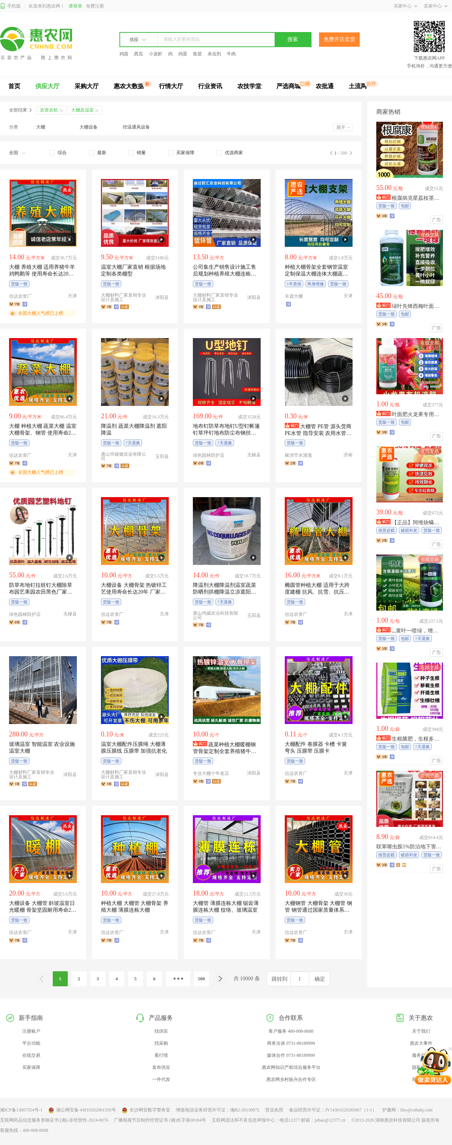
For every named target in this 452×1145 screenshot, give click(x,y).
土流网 (358, 86)
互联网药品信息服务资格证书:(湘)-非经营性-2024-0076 (54, 1120)
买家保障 (31, 1067)
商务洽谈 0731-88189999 (291, 1043)
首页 (14, 86)
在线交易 (31, 1055)
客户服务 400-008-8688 (291, 1031)
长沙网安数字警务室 (146, 1110)
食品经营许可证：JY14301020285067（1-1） (333, 1110)
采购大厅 (87, 86)
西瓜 (138, 54)
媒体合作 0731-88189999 (291, 1055)
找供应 (161, 1031)
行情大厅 (171, 86)
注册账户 (31, 1031)
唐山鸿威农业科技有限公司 (215, 615)
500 (201, 978)
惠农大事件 (421, 1043)
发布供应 (161, 1067)
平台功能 (31, 1043)
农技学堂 (249, 86)
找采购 (161, 1043)
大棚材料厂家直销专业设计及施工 (123, 297)
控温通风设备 (136, 127)
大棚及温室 (82, 110)
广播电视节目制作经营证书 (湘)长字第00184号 (160, 1120)
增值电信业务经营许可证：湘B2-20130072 (218, 1110)
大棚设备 (88, 127)
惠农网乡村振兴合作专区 (291, 1079)
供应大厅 (47, 86)
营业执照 (274, 1110)
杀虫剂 (214, 54)
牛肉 (231, 54)
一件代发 (161, 1079)
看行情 (161, 1055)
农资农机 (49, 110)
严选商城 (288, 86)
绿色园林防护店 (208, 455)
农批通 (325, 86)
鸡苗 (123, 54)
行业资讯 (210, 86)
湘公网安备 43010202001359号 (82, 1110)
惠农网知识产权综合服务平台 (291, 1067)
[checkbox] (58, 152)
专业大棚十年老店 (211, 773)
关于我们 (421, 1031)
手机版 (10, 6)
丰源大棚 (294, 296)
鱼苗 (197, 54)
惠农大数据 (129, 86)
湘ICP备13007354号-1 (21, 1110)
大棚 (40, 127)
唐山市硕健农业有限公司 (123, 456)
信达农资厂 (20, 296)
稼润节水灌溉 (298, 455)
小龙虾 (155, 54)
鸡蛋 (182, 54)
